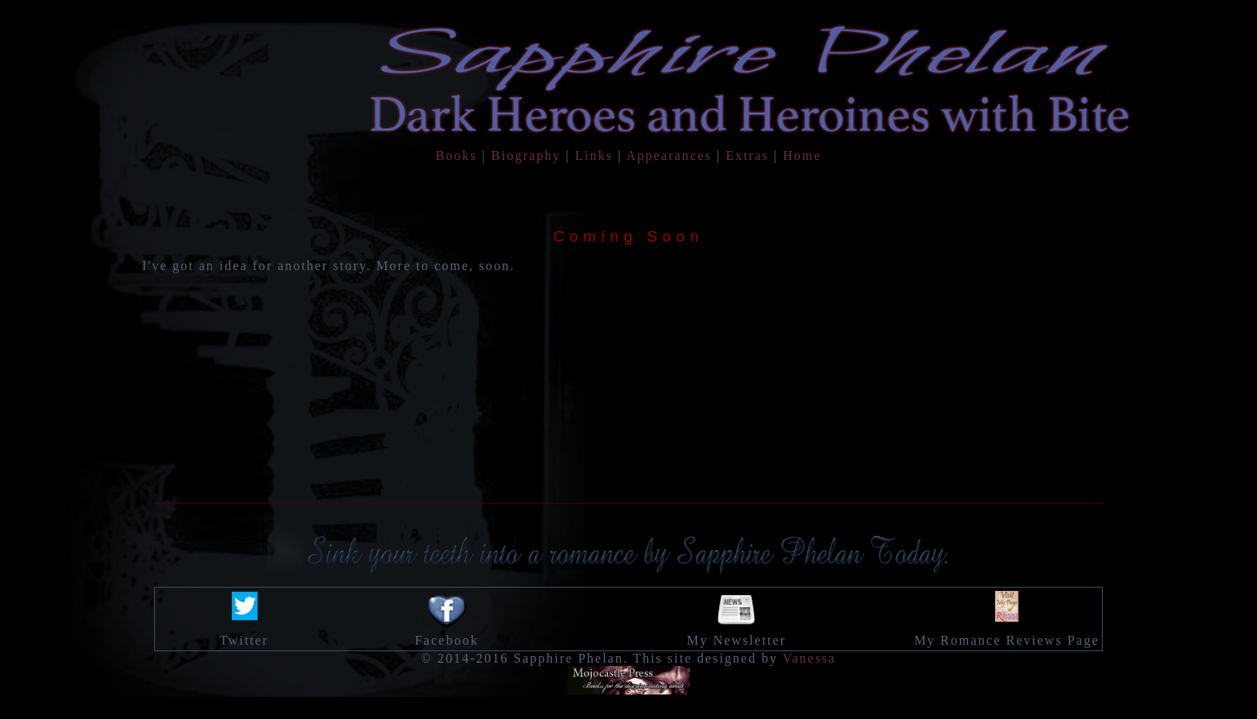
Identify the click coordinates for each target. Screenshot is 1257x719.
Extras (747, 155)
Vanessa (810, 658)
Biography (526, 155)
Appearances (669, 155)
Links (594, 155)
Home (802, 155)
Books (456, 155)
